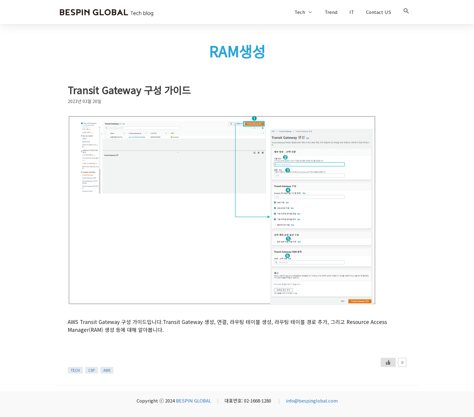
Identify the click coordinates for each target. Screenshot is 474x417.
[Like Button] (388, 362)
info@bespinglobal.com (312, 400)
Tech (306, 12)
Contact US (378, 12)
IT (351, 12)
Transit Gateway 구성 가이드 (129, 90)
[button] (406, 12)
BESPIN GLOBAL (193, 400)
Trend (331, 12)
